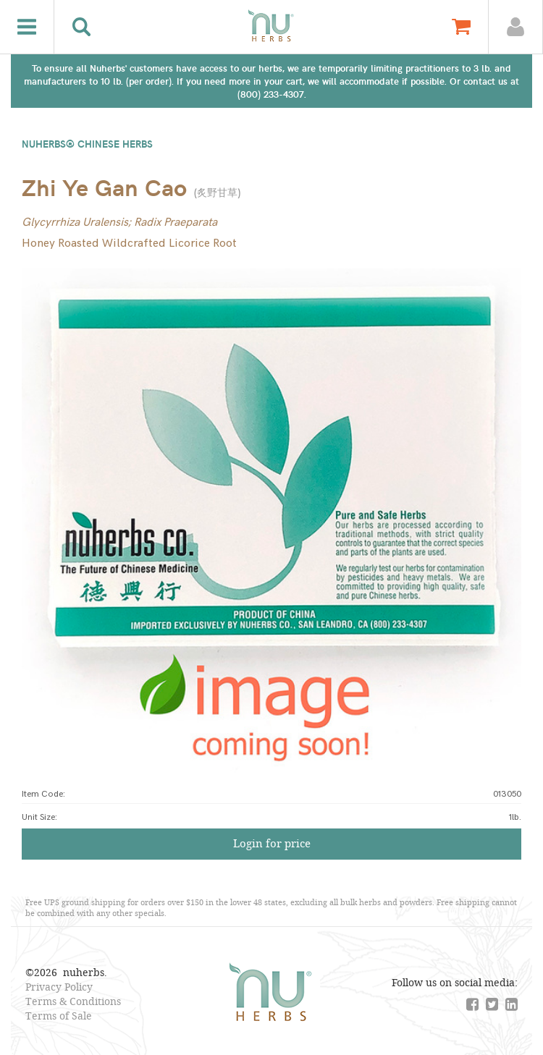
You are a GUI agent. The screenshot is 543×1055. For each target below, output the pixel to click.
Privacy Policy (59, 986)
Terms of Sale (58, 1015)
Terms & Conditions (73, 1001)
